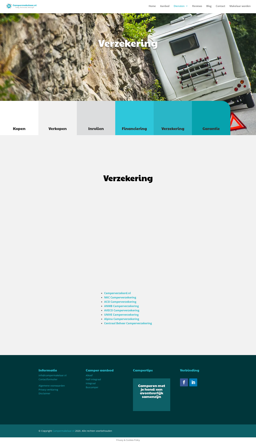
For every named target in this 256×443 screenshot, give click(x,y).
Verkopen (58, 128)
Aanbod (164, 6)
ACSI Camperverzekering (120, 302)
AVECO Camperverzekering (121, 310)
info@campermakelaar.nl (53, 375)
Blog (208, 6)
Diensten (179, 6)
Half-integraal (93, 379)
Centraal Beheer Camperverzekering (128, 323)
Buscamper (92, 387)
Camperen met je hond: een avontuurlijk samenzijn (151, 391)
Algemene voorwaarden (52, 385)
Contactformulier (48, 379)
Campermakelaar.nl (64, 430)
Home (152, 6)
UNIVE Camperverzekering (121, 314)
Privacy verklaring (48, 389)
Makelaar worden (240, 6)
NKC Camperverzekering (120, 297)
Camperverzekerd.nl (117, 293)
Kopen (19, 128)
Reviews (197, 6)
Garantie (211, 128)
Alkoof (89, 375)
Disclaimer (44, 393)
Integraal (91, 383)
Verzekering (172, 128)
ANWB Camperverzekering (121, 306)
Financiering (134, 128)
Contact (220, 6)
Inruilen (96, 128)
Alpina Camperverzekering (121, 319)
